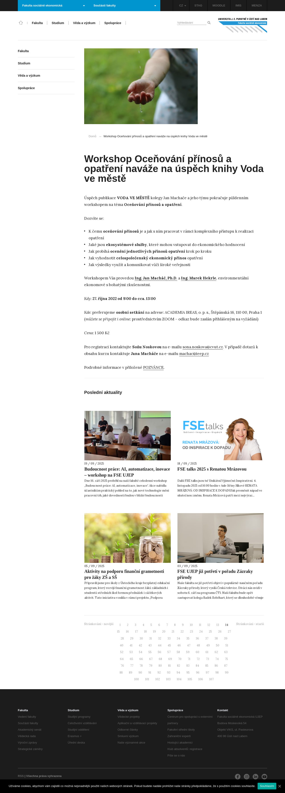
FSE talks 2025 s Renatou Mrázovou (212, 469)
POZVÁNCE (153, 367)
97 (207, 672)
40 (121, 645)
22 (182, 631)
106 (200, 679)
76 (122, 666)
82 (178, 666)
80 (160, 666)
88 (121, 672)
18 (145, 631)
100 (136, 679)
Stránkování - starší (250, 624)
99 (226, 672)
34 (178, 638)
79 (150, 666)
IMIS (239, 5)
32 (159, 638)
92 (159, 672)
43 (150, 645)
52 (121, 652)
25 (210, 631)
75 (226, 659)
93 (168, 672)
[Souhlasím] (279, 786)
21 (173, 631)
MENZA (257, 5)
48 (198, 645)
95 (188, 672)
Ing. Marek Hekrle (198, 278)
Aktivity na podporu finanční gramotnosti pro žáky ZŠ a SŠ (124, 574)
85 (206, 666)
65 (131, 659)
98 (217, 672)
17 (136, 631)
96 (198, 672)
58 (178, 652)
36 (197, 638)
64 (122, 659)
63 (226, 652)
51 (227, 645)
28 (122, 638)
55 (150, 652)
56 (159, 652)
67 (151, 659)
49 (208, 645)
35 (187, 638)
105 (190, 679)
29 (131, 638)
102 (157, 679)
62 (216, 652)
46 (179, 645)
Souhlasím (267, 786)
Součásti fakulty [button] (125, 5)
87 (225, 666)
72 (198, 659)
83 (187, 666)
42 (140, 645)
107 (211, 679)
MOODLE (218, 5)
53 (131, 652)
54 (140, 652)
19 (154, 631)
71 (189, 659)
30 (141, 638)
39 (225, 638)
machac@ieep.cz (194, 353)
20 (163, 631)
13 (217, 625)
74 (217, 659)
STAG (198, 5)
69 (170, 659)
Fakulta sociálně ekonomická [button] (53, 5)
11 (200, 625)
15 (118, 631)
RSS (21, 776)
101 (147, 679)
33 (169, 638)
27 (229, 631)
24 (201, 631)
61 (207, 652)
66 (141, 659)
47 (188, 645)
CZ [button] (182, 5)
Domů (92, 136)
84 (197, 666)
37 (206, 638)
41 (131, 645)
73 (207, 659)
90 (140, 672)
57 (169, 652)
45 (169, 645)
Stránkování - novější (98, 624)
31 (150, 638)
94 (178, 672)
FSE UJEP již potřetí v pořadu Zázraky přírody (215, 574)
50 (217, 645)
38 (216, 638)
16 (127, 631)
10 (191, 625)
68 (160, 659)
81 (169, 666)
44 (159, 645)
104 (179, 679)
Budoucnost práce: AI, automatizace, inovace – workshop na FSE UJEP (127, 472)
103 (168, 679)
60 (197, 652)
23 (191, 631)
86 (216, 666)
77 (131, 666)
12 (209, 625)
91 (149, 672)
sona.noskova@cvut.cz (203, 346)
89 (130, 672)
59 (187, 652)
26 (220, 631)
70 (179, 659)
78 (141, 666)
